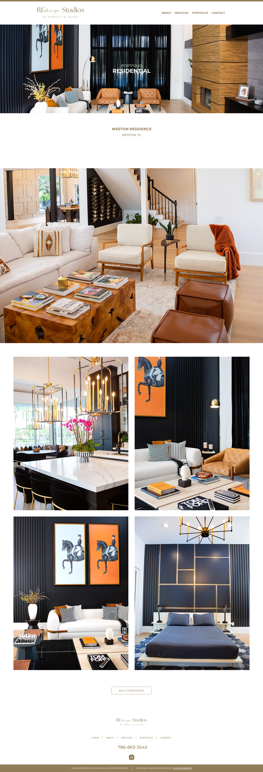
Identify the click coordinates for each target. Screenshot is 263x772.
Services (181, 13)
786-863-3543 (132, 747)
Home (95, 738)
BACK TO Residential (131, 690)
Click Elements (182, 768)
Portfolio (200, 13)
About (166, 13)
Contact (218, 13)
